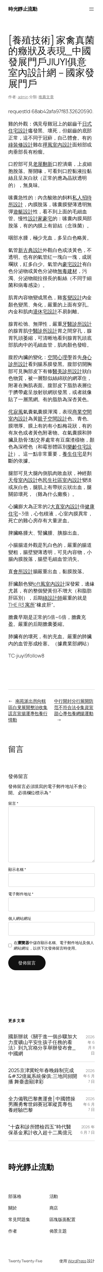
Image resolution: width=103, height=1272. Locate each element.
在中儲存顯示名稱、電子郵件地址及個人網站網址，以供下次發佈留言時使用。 (54, 945)
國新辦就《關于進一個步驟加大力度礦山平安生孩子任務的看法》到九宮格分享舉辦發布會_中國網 (42, 1045)
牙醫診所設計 (77, 323)
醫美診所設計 (67, 371)
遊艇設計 (23, 211)
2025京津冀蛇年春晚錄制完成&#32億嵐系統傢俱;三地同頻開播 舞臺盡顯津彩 (42, 1075)
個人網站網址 (19, 918)
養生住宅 (72, 453)
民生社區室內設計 (62, 480)
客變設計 (72, 297)
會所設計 (23, 571)
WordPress (77, 1260)
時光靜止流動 (22, 9)
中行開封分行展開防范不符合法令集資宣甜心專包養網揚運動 (73, 707)
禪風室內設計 (57, 144)
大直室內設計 (65, 506)
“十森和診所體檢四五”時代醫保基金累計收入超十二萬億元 (40, 1129)
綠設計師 (52, 597)
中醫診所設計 (42, 330)
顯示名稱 (17, 869)
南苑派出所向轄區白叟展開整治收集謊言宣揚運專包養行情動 (28, 710)
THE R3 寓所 (21, 604)
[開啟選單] (91, 9)
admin (23, 96)
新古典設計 (30, 250)
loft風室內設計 (49, 583)
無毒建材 (67, 271)
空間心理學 (60, 357)
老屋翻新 (43, 164)
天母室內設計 (23, 480)
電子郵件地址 (21, 893)
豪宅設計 (72, 264)
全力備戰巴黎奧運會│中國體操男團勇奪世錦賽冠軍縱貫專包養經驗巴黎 (41, 1104)
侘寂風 (15, 411)
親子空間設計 (52, 418)
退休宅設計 (45, 311)
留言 (13, 803)
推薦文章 (46, 96)
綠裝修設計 (20, 144)
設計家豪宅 (40, 218)
